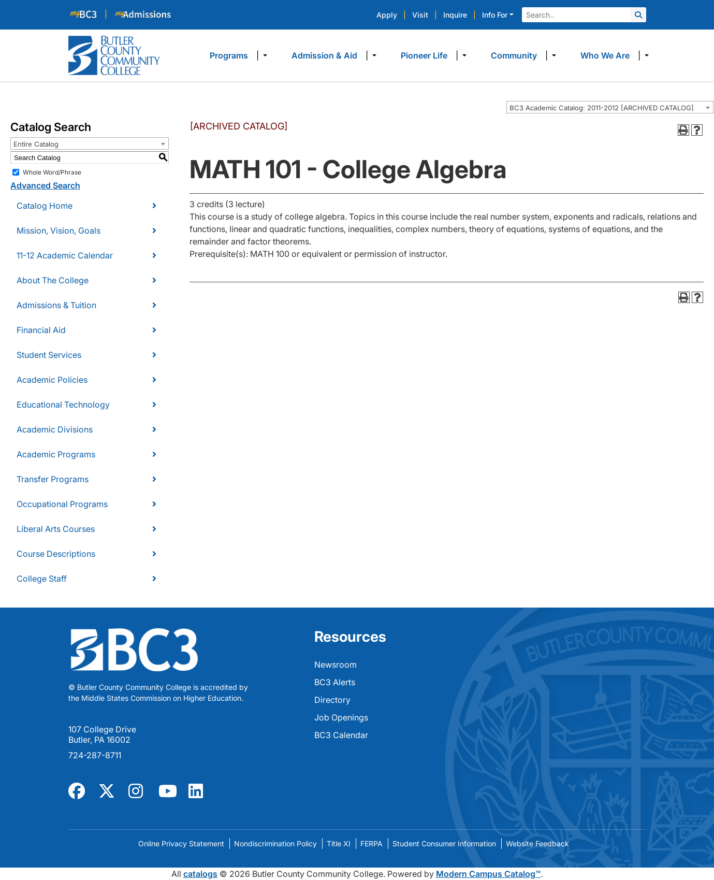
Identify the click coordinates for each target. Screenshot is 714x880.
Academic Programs (56, 454)
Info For (494, 14)
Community (514, 55)
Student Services (49, 355)
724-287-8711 (94, 755)
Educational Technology (63, 404)
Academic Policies (52, 379)
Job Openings (341, 717)
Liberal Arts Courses (56, 529)
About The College (53, 280)
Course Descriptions (56, 554)
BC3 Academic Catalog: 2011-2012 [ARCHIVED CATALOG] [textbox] (601, 108)
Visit (420, 14)
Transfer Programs (53, 479)
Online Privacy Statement (181, 843)
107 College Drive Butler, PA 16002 (102, 734)
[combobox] (609, 107)
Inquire (455, 14)
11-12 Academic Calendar (65, 255)
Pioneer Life (424, 55)
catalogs (200, 874)
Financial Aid (41, 330)
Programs (229, 55)
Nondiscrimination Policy (275, 843)
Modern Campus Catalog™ (488, 874)
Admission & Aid (324, 55)
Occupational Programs (62, 504)
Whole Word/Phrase (52, 172)
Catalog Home (44, 205)
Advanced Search (45, 185)
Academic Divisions (55, 429)
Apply (386, 14)
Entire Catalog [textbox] (36, 144)
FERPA (371, 843)
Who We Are (605, 55)
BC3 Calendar (341, 735)
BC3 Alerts (334, 682)
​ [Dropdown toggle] (261, 55)
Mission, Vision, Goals (58, 230)
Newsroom (335, 664)
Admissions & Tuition (56, 305)
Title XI (339, 843)
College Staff (42, 578)
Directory (332, 700)
